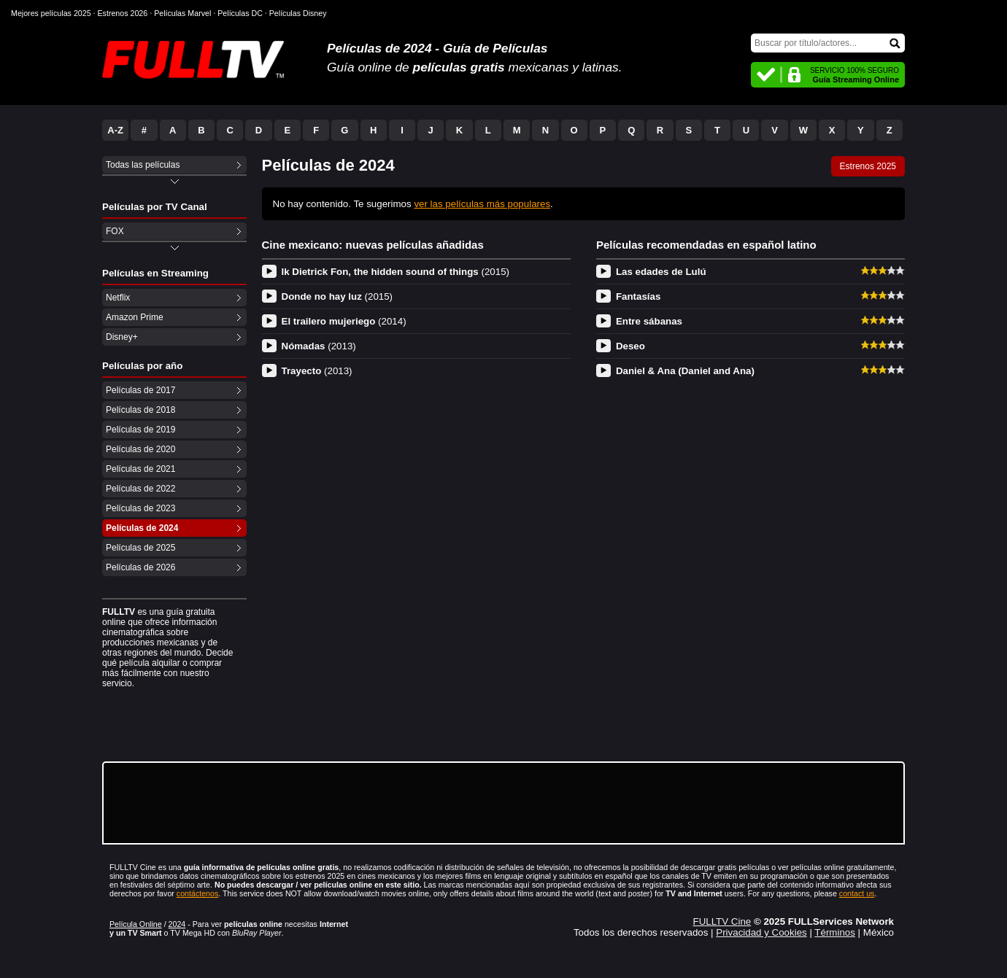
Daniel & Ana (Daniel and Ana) (685, 370)
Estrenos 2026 (123, 13)
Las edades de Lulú (661, 271)
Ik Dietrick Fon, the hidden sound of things (396, 271)
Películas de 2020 (140, 449)
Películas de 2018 (140, 410)
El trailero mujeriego (344, 321)
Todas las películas (143, 165)
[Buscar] (828, 43)
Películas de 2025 (140, 548)
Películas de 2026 (140, 567)
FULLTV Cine (721, 921)
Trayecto (317, 370)
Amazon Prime (134, 317)
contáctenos (197, 893)
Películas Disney (298, 13)
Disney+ (122, 337)
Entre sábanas (649, 321)
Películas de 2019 (140, 429)
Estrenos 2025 (868, 166)
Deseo (630, 346)
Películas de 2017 (140, 390)
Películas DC (240, 13)
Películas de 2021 (140, 469)
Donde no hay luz (337, 296)
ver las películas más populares (482, 203)
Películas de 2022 (140, 489)
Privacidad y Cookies (761, 932)
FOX (115, 231)
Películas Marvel (182, 13)
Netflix (118, 297)
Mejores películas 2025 (51, 13)
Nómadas (319, 346)
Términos (834, 932)
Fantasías (638, 296)
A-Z (115, 130)
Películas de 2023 (140, 508)
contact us (857, 893)
